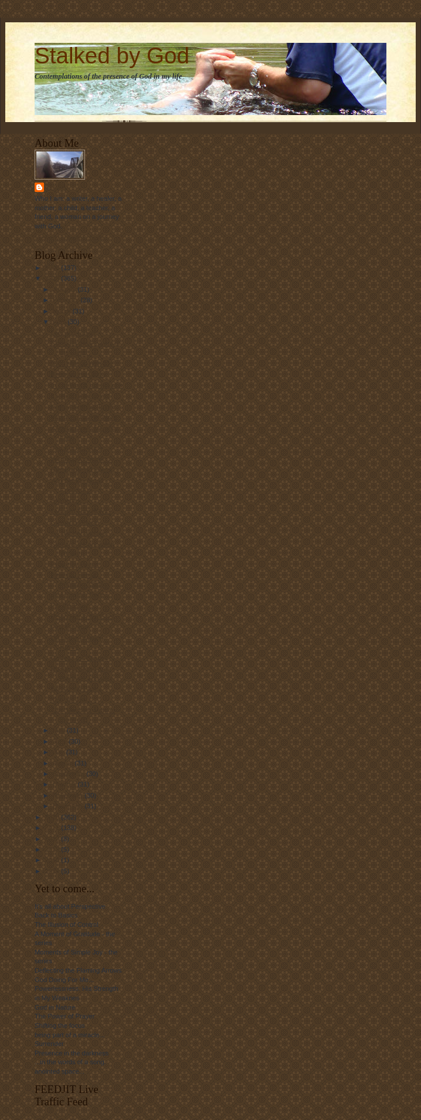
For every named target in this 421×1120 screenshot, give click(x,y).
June (61, 741)
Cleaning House (74, 522)
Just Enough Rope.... (81, 594)
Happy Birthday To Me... (86, 406)
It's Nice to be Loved (80, 395)
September (70, 773)
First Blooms (69, 626)
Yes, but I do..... (73, 699)
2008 (53, 267)
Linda (56, 187)
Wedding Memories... (82, 459)
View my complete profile (71, 237)
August (64, 763)
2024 (53, 871)
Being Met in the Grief (82, 616)
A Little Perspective (79, 533)
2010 (53, 817)
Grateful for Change (79, 658)
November (69, 795)
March (63, 311)
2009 (53, 278)
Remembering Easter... (84, 469)
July (59, 751)
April (60, 321)
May (60, 730)
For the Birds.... (73, 605)
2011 (53, 827)
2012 (53, 838)
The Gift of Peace (76, 448)
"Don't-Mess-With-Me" (83, 363)
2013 (53, 849)
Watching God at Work (84, 417)
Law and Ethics (73, 332)
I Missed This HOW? (81, 511)
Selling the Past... (76, 688)
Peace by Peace (75, 564)
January (65, 289)
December (69, 805)
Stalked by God (112, 55)
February (67, 299)
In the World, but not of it (87, 385)
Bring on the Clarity (79, 373)
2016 (53, 859)
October (65, 784)
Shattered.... (69, 500)
